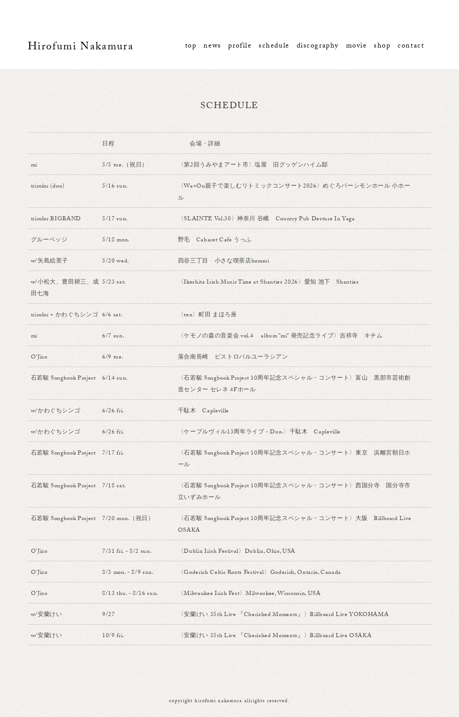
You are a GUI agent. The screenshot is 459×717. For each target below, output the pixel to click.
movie (356, 46)
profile (239, 46)
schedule (274, 46)
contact (411, 46)
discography (318, 46)
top (191, 46)
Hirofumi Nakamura (81, 48)
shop (382, 46)
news (212, 46)
